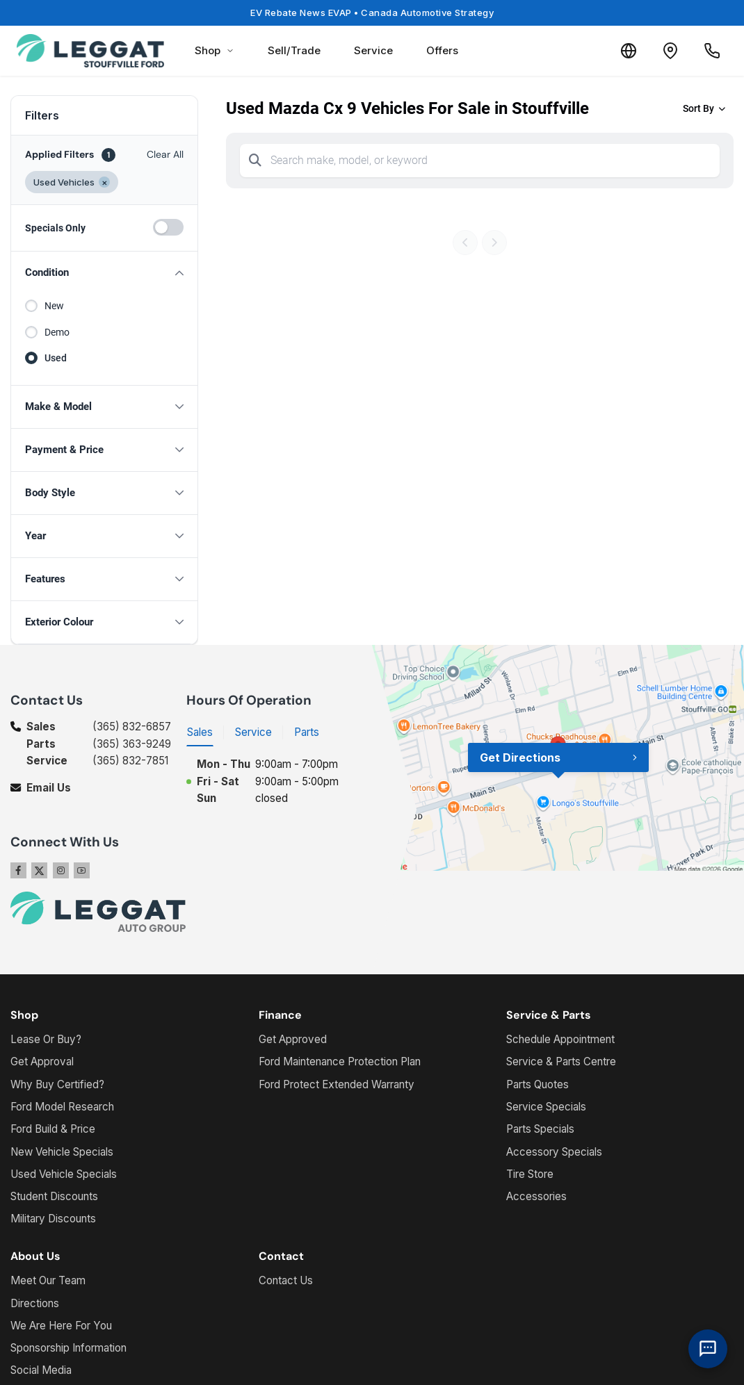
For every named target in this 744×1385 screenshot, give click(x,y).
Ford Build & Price (52, 1129)
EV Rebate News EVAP (372, 12)
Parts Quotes (537, 1084)
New (54, 305)
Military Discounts (53, 1218)
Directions (34, 1303)
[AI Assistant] (707, 1348)
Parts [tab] (306, 732)
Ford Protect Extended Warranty (336, 1084)
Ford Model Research (62, 1106)
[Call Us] (712, 50)
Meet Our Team (48, 1280)
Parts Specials (540, 1129)
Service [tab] (253, 732)
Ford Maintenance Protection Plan (340, 1061)
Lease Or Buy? (45, 1039)
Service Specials (546, 1106)
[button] (104, 273)
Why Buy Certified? (57, 1084)
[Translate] (628, 50)
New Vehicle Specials (61, 1151)
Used (56, 357)
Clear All (165, 154)
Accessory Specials (554, 1151)
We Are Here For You (61, 1325)
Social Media (41, 1370)
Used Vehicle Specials (63, 1174)
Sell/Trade (294, 50)
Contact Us (286, 1280)
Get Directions (520, 757)
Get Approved (293, 1039)
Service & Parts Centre (561, 1061)
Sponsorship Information (68, 1347)
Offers (442, 50)
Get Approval (42, 1061)
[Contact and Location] (670, 50)
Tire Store (529, 1174)
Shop (214, 50)
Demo (57, 332)
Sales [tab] (200, 732)
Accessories (536, 1196)
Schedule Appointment (560, 1039)
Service (373, 50)
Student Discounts (54, 1196)
